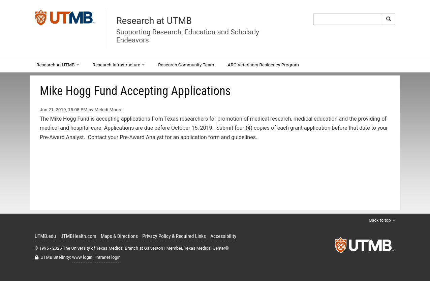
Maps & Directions (119, 236)
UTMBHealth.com (78, 236)
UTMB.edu (45, 236)
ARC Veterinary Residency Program (263, 64)
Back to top (382, 220)
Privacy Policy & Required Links (174, 236)
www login (82, 257)
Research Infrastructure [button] (119, 64)
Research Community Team (186, 64)
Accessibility (223, 236)
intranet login (107, 257)
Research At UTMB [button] (57, 64)
